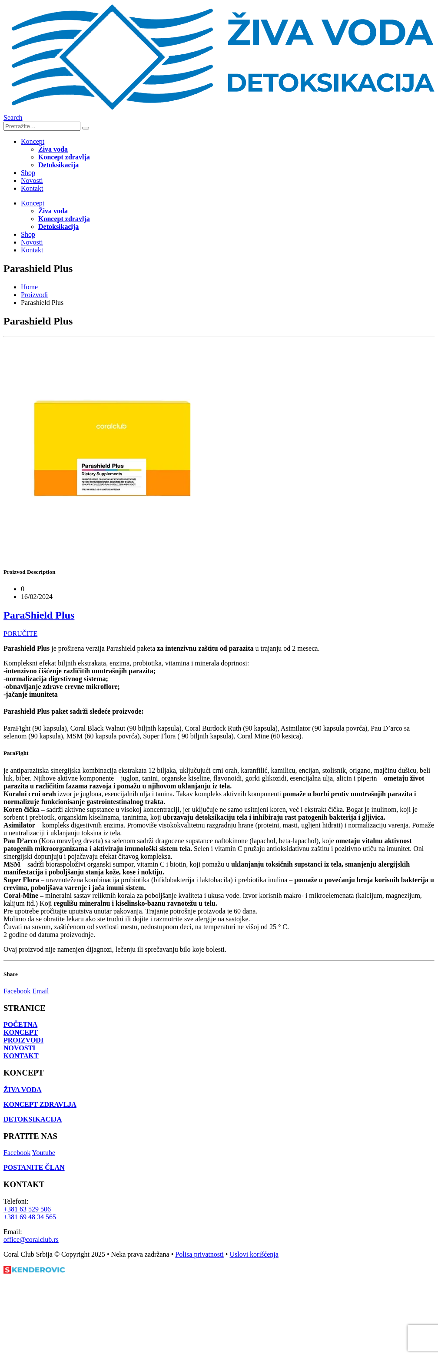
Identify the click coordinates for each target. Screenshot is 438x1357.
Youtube (44, 1152)
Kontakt (32, 188)
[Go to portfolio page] (112, 555)
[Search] (85, 128)
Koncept (32, 141)
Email (40, 991)
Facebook (16, 991)
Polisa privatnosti (199, 1254)
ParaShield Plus (38, 615)
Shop (28, 172)
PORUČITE (20, 633)
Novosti (32, 180)
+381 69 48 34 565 (29, 1217)
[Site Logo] (220, 109)
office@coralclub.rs (31, 1239)
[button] (13, 117)
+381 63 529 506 (27, 1209)
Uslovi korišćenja (253, 1254)
